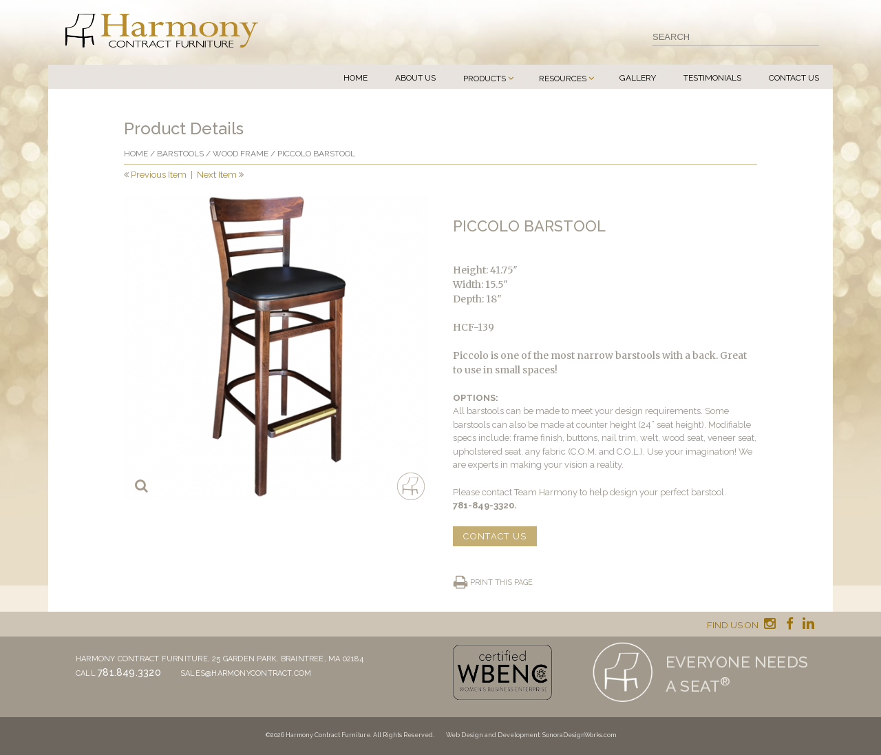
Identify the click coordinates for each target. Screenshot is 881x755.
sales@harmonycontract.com (246, 673)
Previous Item (159, 174)
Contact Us (794, 78)
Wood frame (240, 153)
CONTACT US (495, 536)
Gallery (637, 78)
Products (484, 78)
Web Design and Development (493, 735)
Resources (562, 78)
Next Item (217, 174)
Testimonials (712, 78)
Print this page (501, 582)
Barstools (180, 153)
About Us (415, 78)
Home (355, 78)
